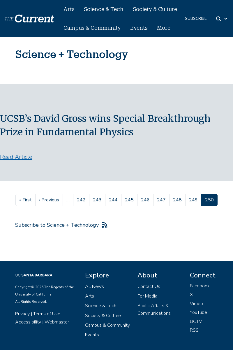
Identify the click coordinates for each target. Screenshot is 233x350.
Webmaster (57, 322)
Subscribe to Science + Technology (57, 224)
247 (162, 199)
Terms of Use (46, 314)
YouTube (198, 312)
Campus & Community (92, 27)
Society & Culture (155, 9)
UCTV (196, 321)
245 (130, 199)
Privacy (22, 314)
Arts (69, 9)
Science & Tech (103, 9)
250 (211, 199)
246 (146, 199)
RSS (194, 330)
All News (94, 286)
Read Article (16, 157)
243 (98, 199)
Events (139, 27)
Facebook (200, 286)
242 (82, 199)
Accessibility (28, 322)
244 (114, 199)
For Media (147, 296)
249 (194, 199)
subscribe (196, 18)
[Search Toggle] (222, 18)
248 (178, 199)
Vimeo (196, 303)
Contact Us (148, 286)
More (163, 27)
